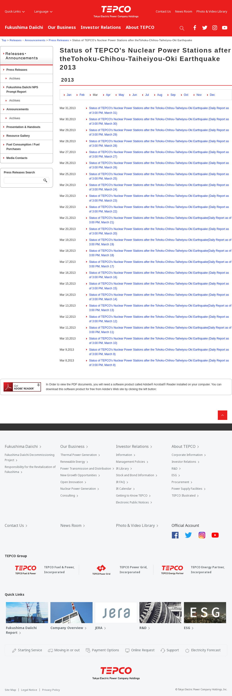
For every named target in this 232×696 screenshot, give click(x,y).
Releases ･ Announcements (27, 40)
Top (4, 40)
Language (43, 11)
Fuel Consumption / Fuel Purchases (23, 147)
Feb (82, 95)
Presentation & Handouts (23, 127)
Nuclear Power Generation (78, 489)
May (121, 95)
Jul (147, 95)
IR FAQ (120, 482)
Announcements (17, 109)
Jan (69, 95)
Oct (186, 95)
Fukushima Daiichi (24, 27)
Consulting (67, 495)
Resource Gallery (18, 135)
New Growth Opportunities (78, 475)
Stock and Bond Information (135, 475)
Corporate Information (187, 455)
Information (124, 455)
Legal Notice (29, 690)
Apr (108, 95)
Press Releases (59, 40)
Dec (212, 95)
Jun (134, 95)
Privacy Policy (51, 690)
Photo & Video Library (211, 11)
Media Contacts (16, 158)
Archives (14, 78)
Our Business (62, 27)
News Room (183, 11)
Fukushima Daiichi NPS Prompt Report (22, 89)
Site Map (10, 690)
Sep (172, 95)
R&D (175, 469)
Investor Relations (101, 27)
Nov (198, 95)
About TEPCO (140, 27)
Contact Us (163, 11)
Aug (159, 95)
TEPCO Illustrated (184, 495)
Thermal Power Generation (78, 455)
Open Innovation (71, 482)
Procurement (180, 482)
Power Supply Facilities (187, 489)
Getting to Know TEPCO (131, 495)
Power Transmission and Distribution (85, 469)
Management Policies (130, 462)
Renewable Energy (72, 462)
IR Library (122, 469)
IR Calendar (124, 489)
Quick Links (15, 11)
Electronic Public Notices (132, 502)
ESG (174, 475)
